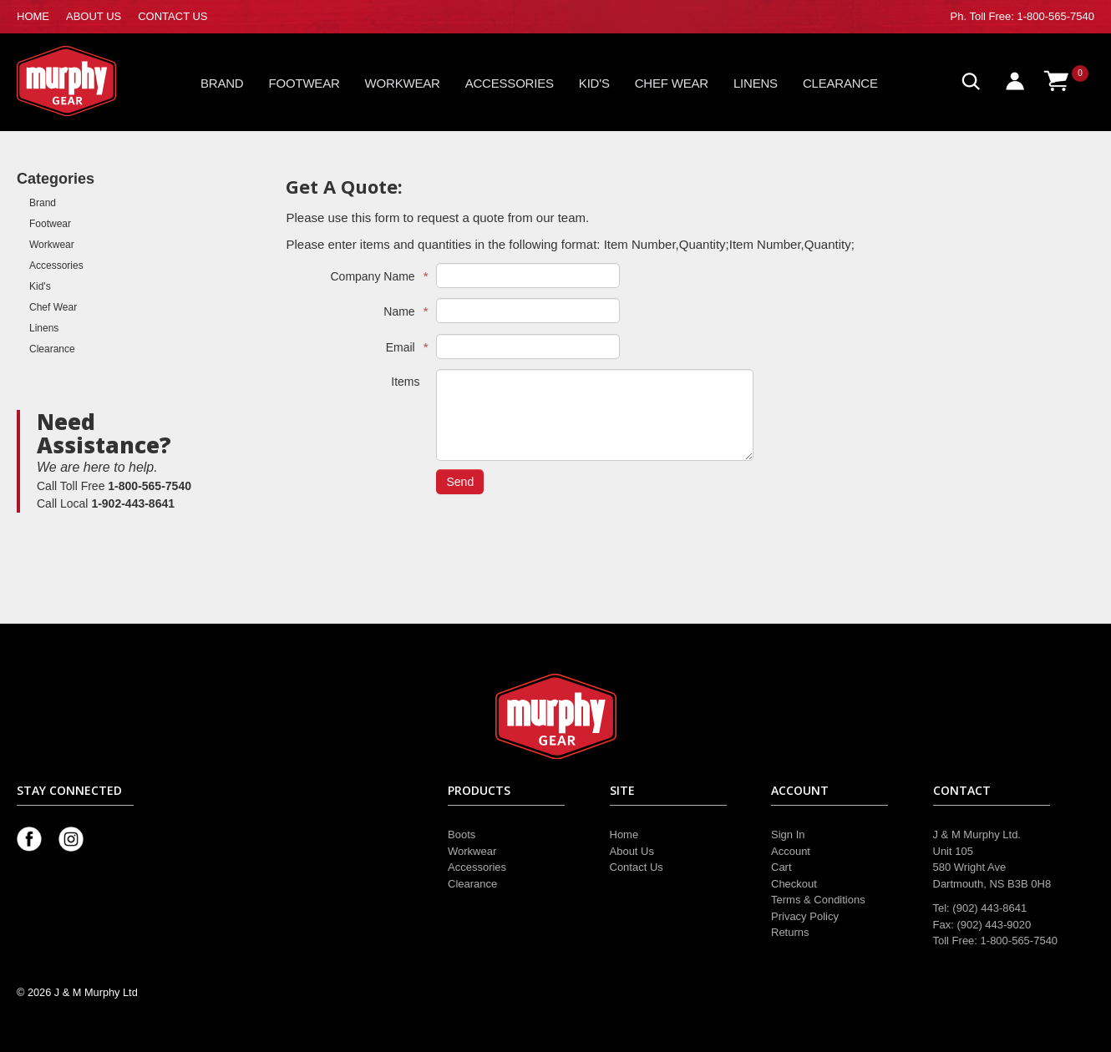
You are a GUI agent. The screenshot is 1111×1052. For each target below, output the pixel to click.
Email (403, 347)
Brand (222, 83)
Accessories (509, 83)
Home (624, 834)
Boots (461, 834)
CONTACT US (172, 16)
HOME (33, 16)
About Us (632, 851)
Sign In (787, 834)
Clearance (840, 83)
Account (790, 851)
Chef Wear (671, 83)
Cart (781, 867)
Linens (755, 83)
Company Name (374, 276)
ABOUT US (93, 16)
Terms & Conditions (818, 899)
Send (460, 481)
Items (405, 381)
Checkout (794, 884)
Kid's (594, 83)
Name (401, 311)
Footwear (304, 83)
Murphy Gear (88, 81)
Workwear (402, 83)
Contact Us (636, 867)
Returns (790, 932)
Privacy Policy (805, 916)
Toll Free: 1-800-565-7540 (1031, 16)
